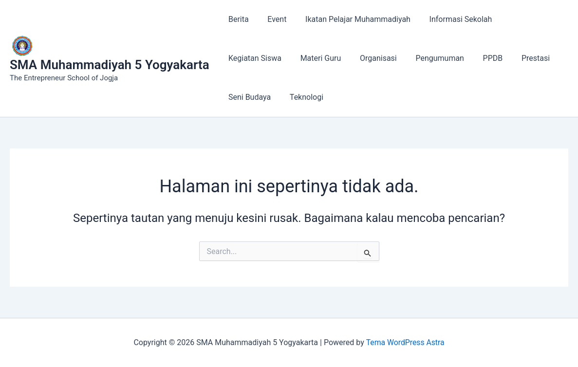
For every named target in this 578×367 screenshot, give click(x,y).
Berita (237, 19)
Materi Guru (247, 58)
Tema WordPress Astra (405, 342)
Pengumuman (360, 58)
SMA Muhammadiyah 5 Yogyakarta (109, 64)
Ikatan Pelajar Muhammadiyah (349, 19)
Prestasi (449, 58)
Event (271, 19)
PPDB (410, 58)
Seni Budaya (500, 58)
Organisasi (301, 58)
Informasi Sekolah (449, 19)
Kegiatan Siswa (522, 19)
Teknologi (244, 97)
